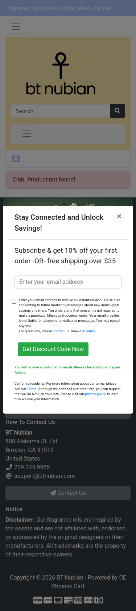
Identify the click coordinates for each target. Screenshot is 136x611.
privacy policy (95, 394)
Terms (90, 331)
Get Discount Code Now (53, 349)
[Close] (119, 216)
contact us (61, 331)
